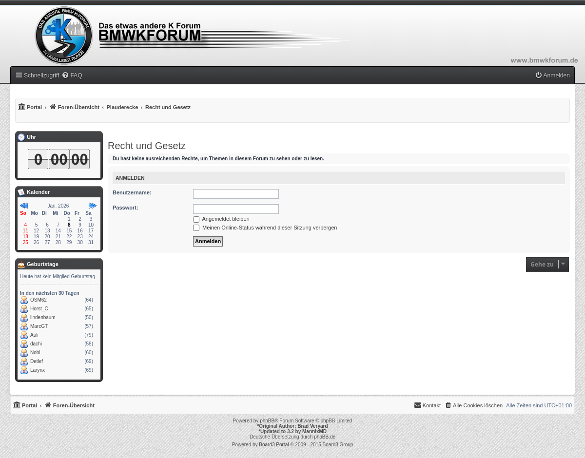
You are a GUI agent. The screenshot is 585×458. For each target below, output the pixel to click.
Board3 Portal (274, 444)
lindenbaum (43, 317)
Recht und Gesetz (147, 145)
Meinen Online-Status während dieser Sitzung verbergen (265, 227)
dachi (36, 343)
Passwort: (125, 207)
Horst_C (39, 308)
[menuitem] (71, 75)
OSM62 (38, 300)
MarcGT (39, 326)
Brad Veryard (312, 426)
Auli (34, 335)
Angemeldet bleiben (221, 219)
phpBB (267, 420)
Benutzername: (132, 192)
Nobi (35, 352)
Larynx (37, 370)
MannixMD (314, 431)
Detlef (36, 361)
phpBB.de (324, 436)
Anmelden (130, 178)
